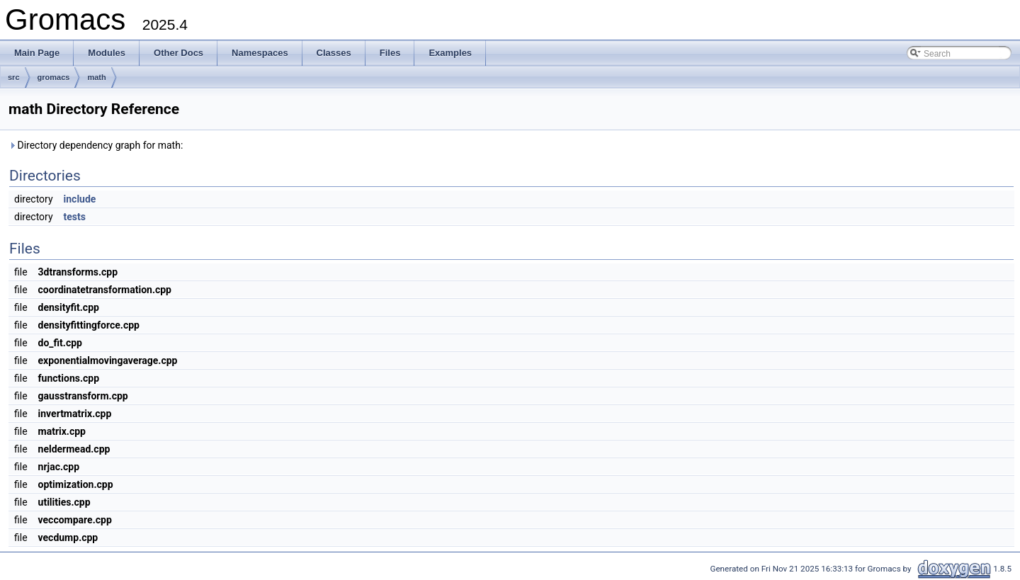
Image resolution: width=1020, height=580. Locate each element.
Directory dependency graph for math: (95, 145)
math (96, 77)
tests (75, 216)
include (80, 199)
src (14, 77)
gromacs (54, 77)
